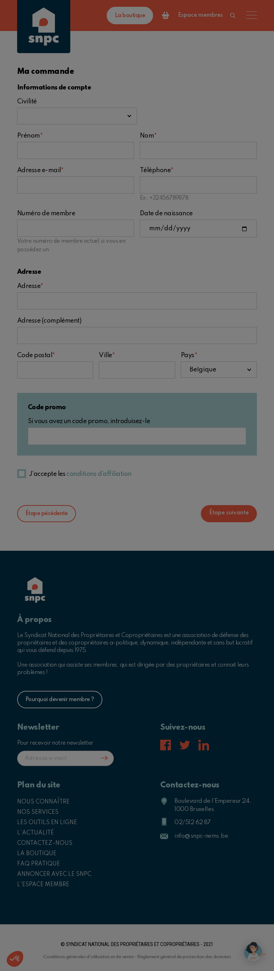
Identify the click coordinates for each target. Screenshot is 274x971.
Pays (189, 355)
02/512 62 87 (192, 823)
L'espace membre (43, 885)
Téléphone (156, 170)
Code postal (36, 355)
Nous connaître (43, 802)
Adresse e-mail (40, 170)
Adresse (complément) (49, 321)
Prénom (29, 136)
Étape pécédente (46, 514)
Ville (107, 355)
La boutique (130, 16)
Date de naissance (166, 213)
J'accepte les (80, 474)
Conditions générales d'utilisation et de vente (88, 957)
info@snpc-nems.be (201, 836)
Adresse (30, 286)
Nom (148, 136)
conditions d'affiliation (98, 474)
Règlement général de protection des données (184, 957)
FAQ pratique (38, 864)
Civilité (27, 101)
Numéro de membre (46, 213)
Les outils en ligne (47, 823)
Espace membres (200, 15)
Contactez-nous (44, 843)
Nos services (38, 812)
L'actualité (35, 833)
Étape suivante (229, 513)
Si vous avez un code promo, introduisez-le (89, 421)
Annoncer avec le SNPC (54, 874)
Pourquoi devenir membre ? (59, 700)
